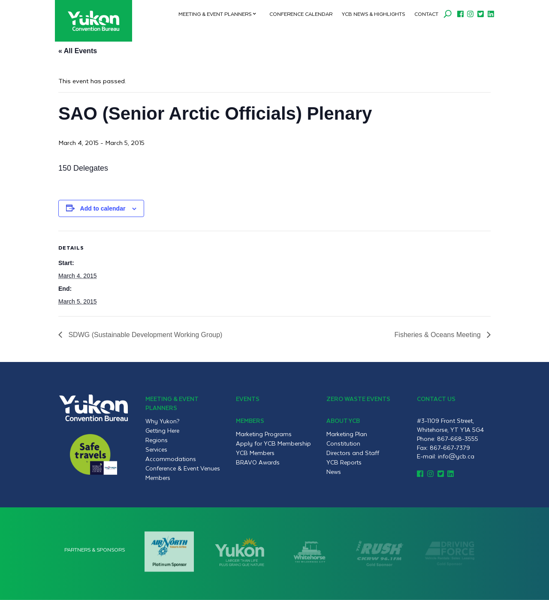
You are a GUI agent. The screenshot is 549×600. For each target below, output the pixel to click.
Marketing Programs (264, 434)
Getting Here (162, 431)
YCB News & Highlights (373, 13)
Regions (156, 440)
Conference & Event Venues (182, 468)
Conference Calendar (300, 13)
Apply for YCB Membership (273, 443)
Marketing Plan (346, 434)
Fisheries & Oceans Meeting (439, 334)
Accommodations (170, 459)
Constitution (343, 443)
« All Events (77, 50)
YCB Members (255, 453)
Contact (426, 13)
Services (156, 449)
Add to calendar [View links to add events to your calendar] (103, 208)
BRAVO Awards (258, 462)
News (333, 472)
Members (157, 478)
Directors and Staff (352, 453)
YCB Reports (344, 462)
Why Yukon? (162, 421)
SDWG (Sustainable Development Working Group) (144, 334)
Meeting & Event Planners (214, 13)
